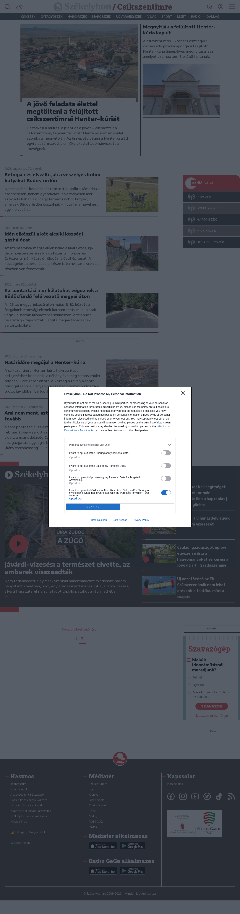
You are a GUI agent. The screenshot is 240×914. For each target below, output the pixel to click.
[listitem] (120, 445)
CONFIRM (93, 506)
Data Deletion (99, 519)
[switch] (166, 452)
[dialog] (120, 457)
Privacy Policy (141, 519)
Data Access (120, 519)
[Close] (184, 394)
